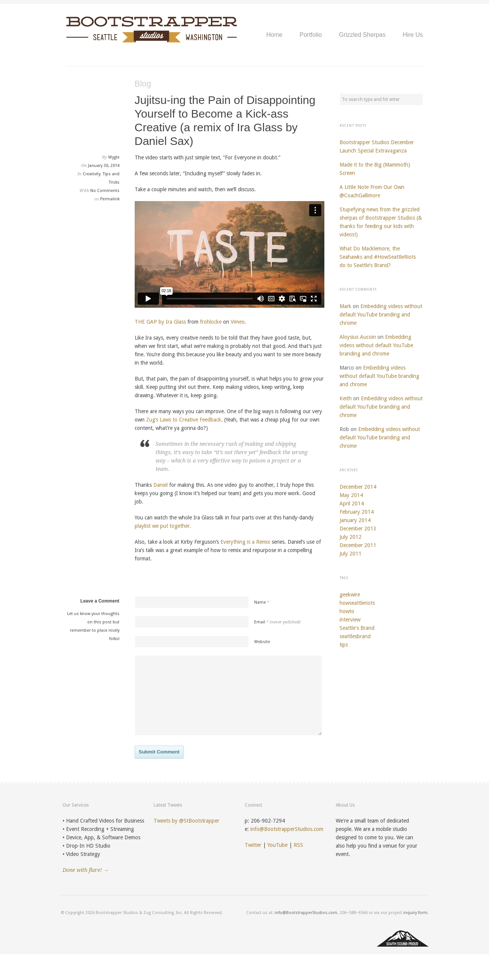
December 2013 (358, 528)
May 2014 (351, 495)
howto (347, 611)
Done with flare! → (86, 870)
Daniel (160, 485)
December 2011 (358, 545)
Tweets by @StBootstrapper (186, 821)
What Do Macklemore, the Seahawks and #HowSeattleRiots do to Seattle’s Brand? (378, 256)
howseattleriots (357, 603)
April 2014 (352, 503)
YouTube (277, 845)
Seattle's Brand (357, 628)
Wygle (113, 157)
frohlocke (211, 322)
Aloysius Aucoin (358, 337)
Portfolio (311, 34)
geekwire (350, 595)
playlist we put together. (163, 526)
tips (344, 645)
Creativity (92, 173)
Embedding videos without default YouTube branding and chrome (381, 314)
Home (274, 34)
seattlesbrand (355, 636)
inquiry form (415, 912)
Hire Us (413, 34)
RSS (298, 845)
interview (350, 620)
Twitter (253, 845)
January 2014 (355, 520)
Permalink (109, 199)
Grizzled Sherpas (362, 34)
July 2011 (351, 554)
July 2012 (351, 537)
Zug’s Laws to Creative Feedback (183, 420)
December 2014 (358, 487)
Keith (346, 398)
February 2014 (357, 512)
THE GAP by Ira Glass (160, 322)
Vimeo (238, 322)
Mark (345, 306)
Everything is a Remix (245, 542)
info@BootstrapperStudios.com (286, 829)
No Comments (104, 190)
